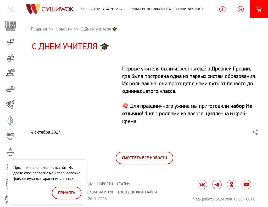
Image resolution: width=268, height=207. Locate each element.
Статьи (123, 184)
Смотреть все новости (144, 158)
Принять (66, 193)
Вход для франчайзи (137, 192)
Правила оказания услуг (91, 192)
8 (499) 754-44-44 (112, 8)
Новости (105, 184)
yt (246, 184)
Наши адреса (161, 9)
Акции (136, 9)
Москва (95, 9)
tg (217, 184)
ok (231, 184)
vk (202, 184)
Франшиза (195, 9)
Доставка (179, 9)
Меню (146, 9)
